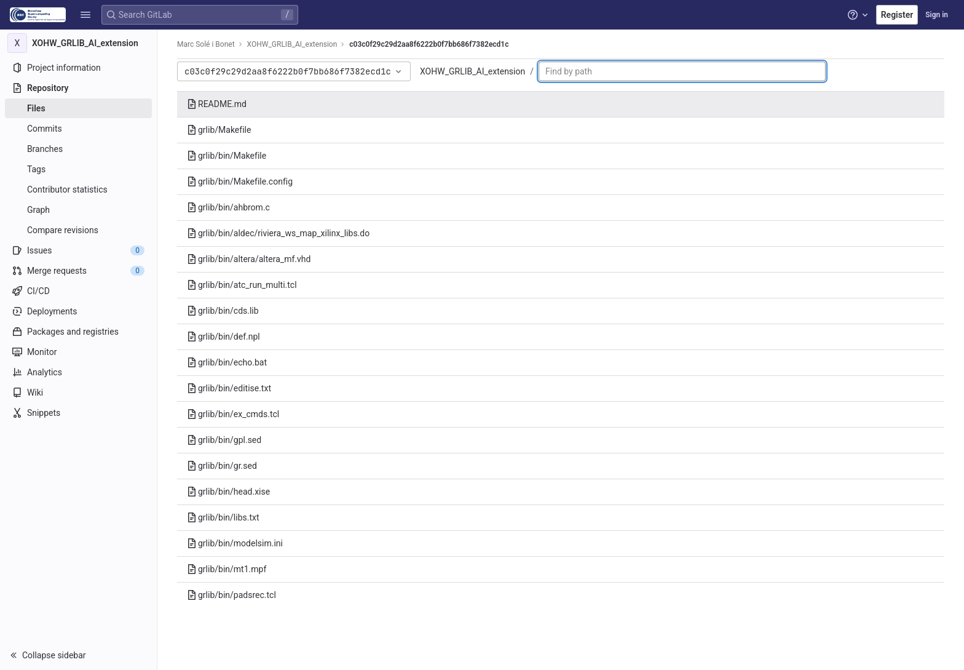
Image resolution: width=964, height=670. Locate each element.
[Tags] (78, 169)
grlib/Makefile (219, 130)
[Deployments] (78, 311)
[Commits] (78, 128)
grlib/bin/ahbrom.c (228, 207)
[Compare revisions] (78, 230)
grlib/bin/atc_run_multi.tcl (242, 285)
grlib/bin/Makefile (226, 156)
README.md (217, 104)
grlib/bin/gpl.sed (224, 440)
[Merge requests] (78, 271)
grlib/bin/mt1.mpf (226, 569)
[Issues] (78, 250)
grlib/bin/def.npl (223, 336)
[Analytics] (78, 372)
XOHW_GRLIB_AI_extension (472, 71)
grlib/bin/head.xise (228, 492)
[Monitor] (78, 352)
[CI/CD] (78, 291)
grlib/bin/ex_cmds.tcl (233, 414)
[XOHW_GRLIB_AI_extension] (78, 43)
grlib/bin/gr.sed (222, 466)
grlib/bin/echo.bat (227, 362)
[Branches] (78, 149)
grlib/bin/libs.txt (223, 517)
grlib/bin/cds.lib (223, 311)
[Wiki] (78, 392)
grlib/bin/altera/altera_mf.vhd (248, 259)
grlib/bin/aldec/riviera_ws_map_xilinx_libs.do (278, 233)
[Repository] (78, 88)
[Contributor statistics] (78, 189)
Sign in (936, 14)
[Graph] (78, 210)
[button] (85, 15)
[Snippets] (78, 413)
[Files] (78, 108)
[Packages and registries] (78, 331)
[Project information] (78, 68)
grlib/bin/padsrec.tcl (231, 595)
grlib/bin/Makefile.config (240, 181)
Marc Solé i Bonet (206, 44)
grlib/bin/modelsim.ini (235, 543)
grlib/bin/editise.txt (229, 388)
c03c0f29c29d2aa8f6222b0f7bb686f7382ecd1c (428, 44)
